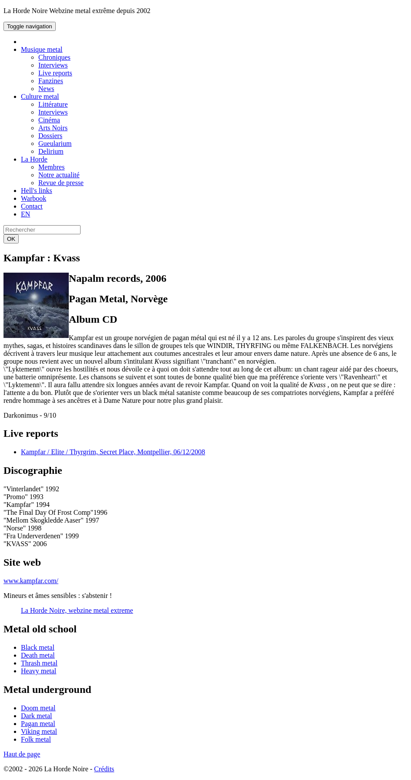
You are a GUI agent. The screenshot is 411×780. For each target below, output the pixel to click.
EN (25, 214)
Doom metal (38, 708)
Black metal (37, 647)
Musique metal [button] (42, 49)
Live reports (55, 73)
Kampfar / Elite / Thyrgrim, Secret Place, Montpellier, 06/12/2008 (113, 452)
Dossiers (50, 135)
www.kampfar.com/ (30, 580)
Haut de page (21, 754)
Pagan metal (38, 723)
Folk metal (36, 739)
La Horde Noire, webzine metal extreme (77, 610)
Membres (51, 167)
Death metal (38, 655)
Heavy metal (38, 671)
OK (11, 239)
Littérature (53, 104)
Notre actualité (59, 175)
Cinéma (49, 120)
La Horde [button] (34, 159)
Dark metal (36, 715)
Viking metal (39, 731)
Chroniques (54, 57)
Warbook (33, 198)
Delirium (51, 151)
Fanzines (50, 80)
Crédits (104, 769)
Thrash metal (39, 663)
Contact (32, 206)
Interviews (53, 65)
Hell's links (36, 190)
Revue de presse (61, 182)
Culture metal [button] (40, 96)
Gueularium (54, 143)
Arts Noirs (52, 128)
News (46, 88)
